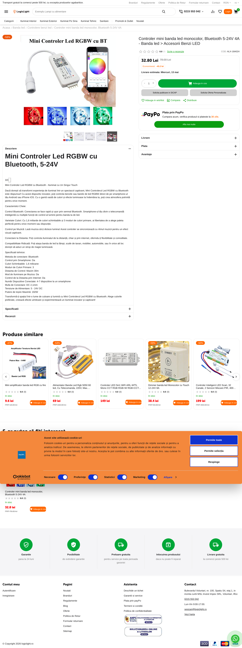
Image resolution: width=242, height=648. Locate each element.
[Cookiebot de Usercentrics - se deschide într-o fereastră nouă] (21, 641)
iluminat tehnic (88, 21)
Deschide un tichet (133, 590)
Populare (8, 439)
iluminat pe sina (68, 21)
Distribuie (190, 100)
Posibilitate (73, 554)
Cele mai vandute (28, 439)
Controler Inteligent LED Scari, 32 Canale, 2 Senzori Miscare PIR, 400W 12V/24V (216, 386)
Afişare (168, 641)
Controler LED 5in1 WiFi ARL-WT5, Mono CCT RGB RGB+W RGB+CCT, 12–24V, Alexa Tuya (119, 386)
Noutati (140, 21)
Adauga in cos (197, 83)
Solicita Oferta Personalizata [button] (213, 92)
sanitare (104, 21)
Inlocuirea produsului (168, 554)
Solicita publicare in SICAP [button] (165, 92)
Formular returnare (199, 2)
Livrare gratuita (216, 554)
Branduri (133, 2)
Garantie (26, 554)
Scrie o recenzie (175, 51)
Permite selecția (214, 615)
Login (228, 11)
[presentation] (6, 377)
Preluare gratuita (121, 554)
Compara (173, 100)
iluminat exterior (48, 21)
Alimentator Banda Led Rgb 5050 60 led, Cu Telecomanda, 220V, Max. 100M (72, 386)
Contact (216, 2)
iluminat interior (28, 21)
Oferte (161, 2)
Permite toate (214, 604)
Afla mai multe (220, 116)
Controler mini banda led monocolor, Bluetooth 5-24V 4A (24, 493)
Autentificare (9, 590)
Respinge (214, 625)
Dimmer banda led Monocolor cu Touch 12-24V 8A (168, 386)
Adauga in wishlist (152, 100)
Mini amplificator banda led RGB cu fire (25, 385)
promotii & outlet (124, 21)
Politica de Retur (177, 2)
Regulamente (148, 2)
